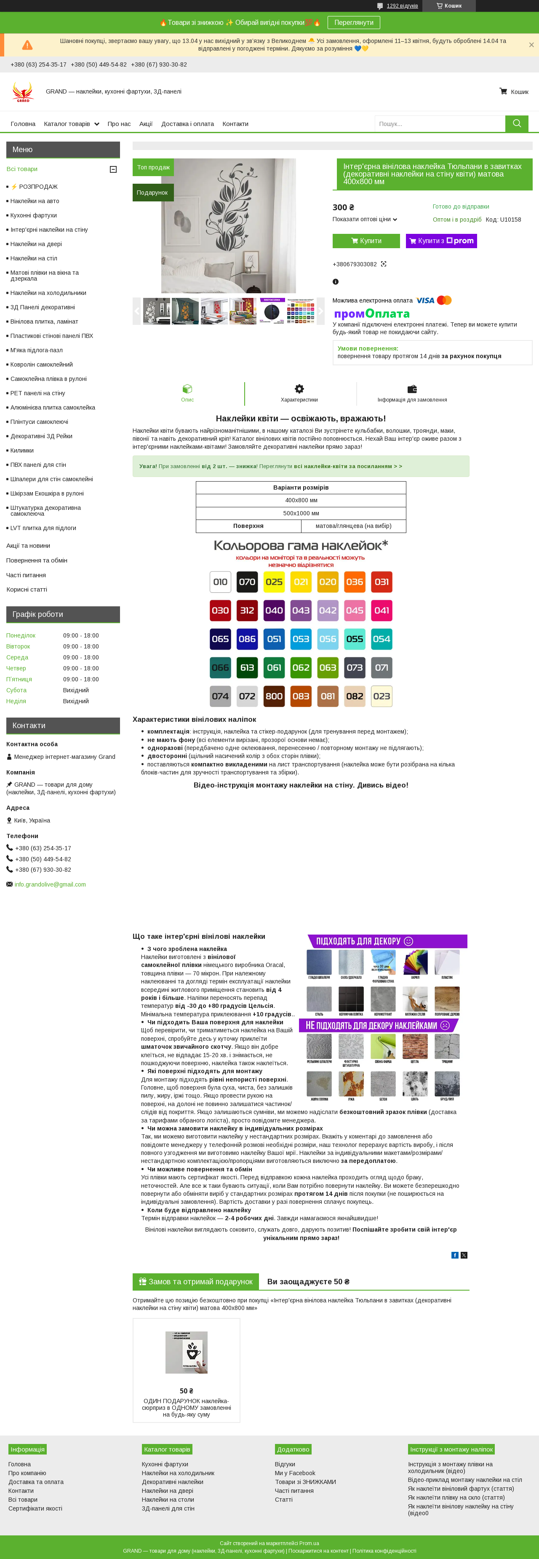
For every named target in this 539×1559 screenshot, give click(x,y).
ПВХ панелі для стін (38, 464)
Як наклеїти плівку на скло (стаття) (456, 1497)
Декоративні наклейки (172, 1482)
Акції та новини (28, 545)
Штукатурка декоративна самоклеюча (46, 510)
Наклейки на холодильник (178, 1473)
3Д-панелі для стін (168, 1508)
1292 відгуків (402, 6)
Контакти (235, 123)
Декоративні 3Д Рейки (41, 436)
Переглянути (354, 22)
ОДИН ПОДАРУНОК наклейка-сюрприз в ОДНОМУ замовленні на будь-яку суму (186, 1408)
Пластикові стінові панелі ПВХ (52, 335)
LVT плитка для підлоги (43, 528)
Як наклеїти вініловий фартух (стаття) (461, 1488)
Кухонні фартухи (34, 215)
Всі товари (21, 168)
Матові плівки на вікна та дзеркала (45, 275)
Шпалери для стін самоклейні (52, 479)
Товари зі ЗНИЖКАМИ (305, 1482)
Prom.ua (309, 1543)
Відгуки (285, 1464)
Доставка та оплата (36, 1482)
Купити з (446, 241)
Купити (371, 240)
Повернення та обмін (36, 560)
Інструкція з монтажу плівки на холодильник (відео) (450, 1467)
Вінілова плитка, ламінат (44, 321)
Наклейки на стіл (34, 258)
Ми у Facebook (295, 1473)
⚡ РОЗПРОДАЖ (34, 186)
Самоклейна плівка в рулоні (49, 378)
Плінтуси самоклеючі (39, 421)
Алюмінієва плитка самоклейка (53, 407)
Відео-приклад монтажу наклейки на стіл (465, 1479)
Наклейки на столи (168, 1499)
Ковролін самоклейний (42, 364)
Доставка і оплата (187, 123)
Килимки (22, 450)
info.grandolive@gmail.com (50, 884)
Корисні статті (26, 589)
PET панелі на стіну (38, 393)
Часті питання (26, 575)
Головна (23, 123)
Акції (146, 123)
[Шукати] (516, 123)
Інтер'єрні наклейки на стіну (49, 229)
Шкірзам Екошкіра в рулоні (47, 493)
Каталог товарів (67, 123)
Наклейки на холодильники (48, 292)
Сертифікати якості (35, 1508)
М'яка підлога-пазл (37, 350)
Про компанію (27, 1473)
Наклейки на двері (36, 244)
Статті (284, 1499)
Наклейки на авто (35, 201)
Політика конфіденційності (384, 1551)
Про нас (119, 123)
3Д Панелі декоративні (43, 307)
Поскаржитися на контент (318, 1551)
